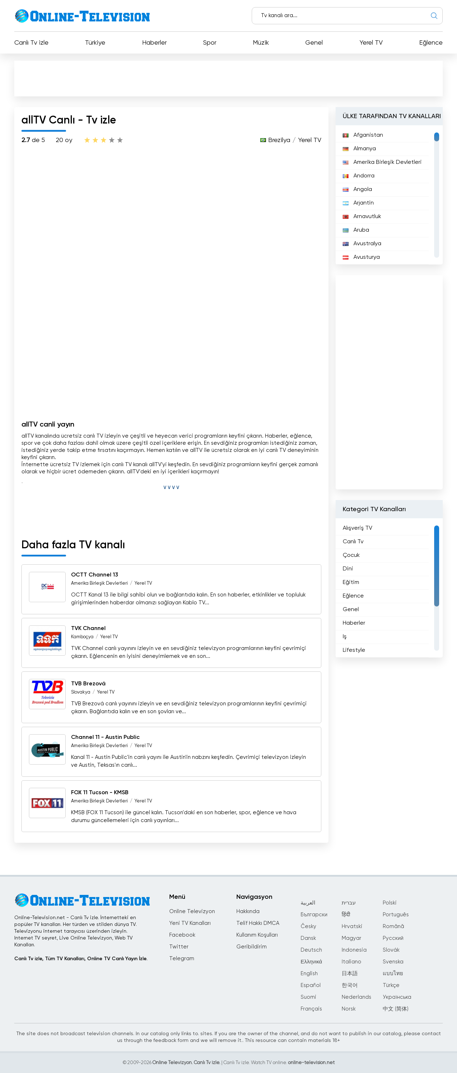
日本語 (350, 973)
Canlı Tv (353, 542)
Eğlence (431, 43)
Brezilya (279, 140)
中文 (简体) (395, 1009)
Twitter (179, 946)
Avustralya (362, 244)
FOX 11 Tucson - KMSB (100, 793)
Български (314, 914)
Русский (393, 938)
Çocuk (351, 555)
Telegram (181, 958)
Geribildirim (251, 946)
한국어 (350, 985)
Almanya (359, 149)
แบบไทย (393, 973)
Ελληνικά (311, 961)
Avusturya (361, 257)
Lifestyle (354, 650)
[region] (389, 195)
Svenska (393, 961)
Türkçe (391, 985)
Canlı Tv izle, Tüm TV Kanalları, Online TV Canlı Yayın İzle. (80, 958)
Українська (397, 997)
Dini (348, 569)
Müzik (261, 43)
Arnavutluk (362, 217)
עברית (349, 903)
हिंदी (346, 914)
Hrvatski (352, 926)
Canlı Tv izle (31, 43)
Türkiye (95, 43)
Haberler (154, 43)
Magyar (351, 938)
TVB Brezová (88, 684)
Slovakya (80, 692)
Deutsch (311, 950)
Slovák (391, 950)
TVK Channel (88, 628)
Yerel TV (371, 43)
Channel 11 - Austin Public (105, 737)
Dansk (308, 938)
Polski (390, 903)
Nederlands (356, 997)
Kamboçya (82, 637)
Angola (357, 189)
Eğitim (351, 582)
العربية (308, 903)
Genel (314, 43)
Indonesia (354, 950)
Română (393, 926)
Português (396, 914)
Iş (345, 637)
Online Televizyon (192, 911)
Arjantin (358, 203)
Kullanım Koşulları (257, 935)
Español (311, 985)
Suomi (308, 997)
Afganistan (363, 135)
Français (311, 1009)
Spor (209, 43)
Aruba (356, 230)
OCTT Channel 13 (94, 575)
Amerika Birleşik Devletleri (99, 583)
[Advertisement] (228, 78)
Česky (308, 926)
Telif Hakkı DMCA (257, 923)
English (309, 973)
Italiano (351, 961)
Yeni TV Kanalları (190, 923)
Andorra (359, 176)
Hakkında (248, 911)
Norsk (349, 1009)
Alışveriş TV (357, 528)
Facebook (182, 935)
